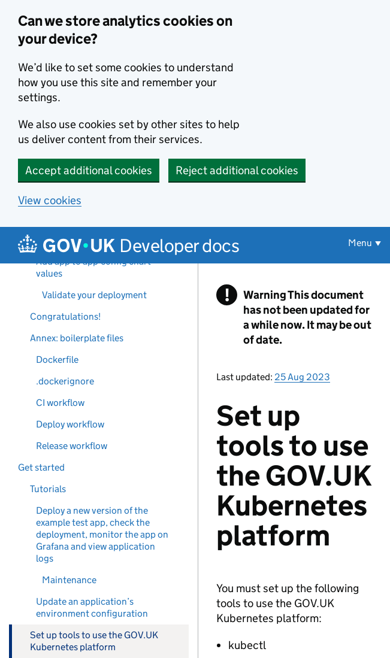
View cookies (49, 200)
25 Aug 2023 (302, 377)
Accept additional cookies (88, 170)
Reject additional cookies (237, 170)
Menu (360, 242)
